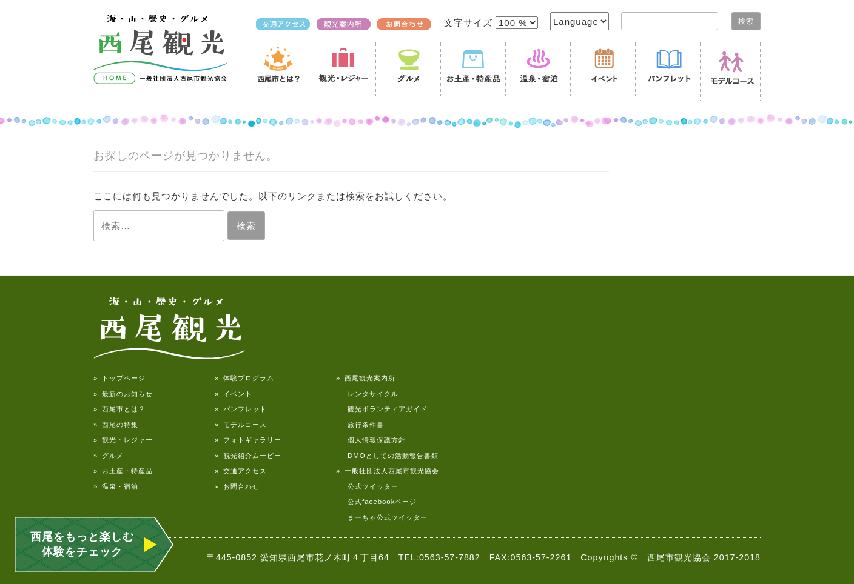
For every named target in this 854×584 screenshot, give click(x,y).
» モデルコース (241, 424)
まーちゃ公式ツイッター (382, 517)
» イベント (233, 393)
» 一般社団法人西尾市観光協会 (387, 470)
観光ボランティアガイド (382, 409)
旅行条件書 (360, 424)
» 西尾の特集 (115, 424)
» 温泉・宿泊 (115, 486)
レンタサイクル (367, 393)
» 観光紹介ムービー (248, 455)
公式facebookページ (376, 501)
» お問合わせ (237, 486)
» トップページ (119, 378)
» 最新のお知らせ (123, 393)
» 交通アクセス (241, 470)
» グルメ (108, 455)
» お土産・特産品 (123, 470)
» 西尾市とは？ (119, 409)
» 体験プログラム (244, 378)
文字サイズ (470, 23)
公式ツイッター (367, 486)
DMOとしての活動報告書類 (387, 455)
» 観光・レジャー (123, 439)
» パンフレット (241, 409)
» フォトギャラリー (248, 439)
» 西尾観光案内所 (365, 378)
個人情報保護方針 (371, 439)
